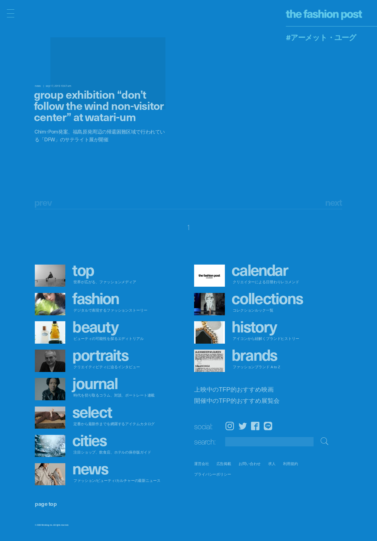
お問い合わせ (250, 464)
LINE (268, 426)
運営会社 (201, 464)
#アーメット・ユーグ (321, 37)
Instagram (229, 426)
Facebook (255, 426)
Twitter (243, 426)
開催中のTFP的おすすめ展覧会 (237, 400)
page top (46, 503)
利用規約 (290, 464)
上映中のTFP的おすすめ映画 (233, 389)
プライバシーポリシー (212, 475)
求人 (272, 464)
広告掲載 (223, 464)
